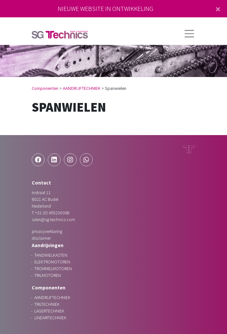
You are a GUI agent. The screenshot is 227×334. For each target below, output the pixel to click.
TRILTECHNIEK (47, 304)
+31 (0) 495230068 (52, 213)
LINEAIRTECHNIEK (50, 318)
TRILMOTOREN (47, 275)
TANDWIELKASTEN (50, 255)
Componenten (45, 88)
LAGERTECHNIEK (49, 311)
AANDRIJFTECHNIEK (81, 88)
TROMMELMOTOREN (53, 268)
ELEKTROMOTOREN (52, 262)
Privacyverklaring (47, 231)
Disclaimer (41, 238)
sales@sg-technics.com (53, 219)
